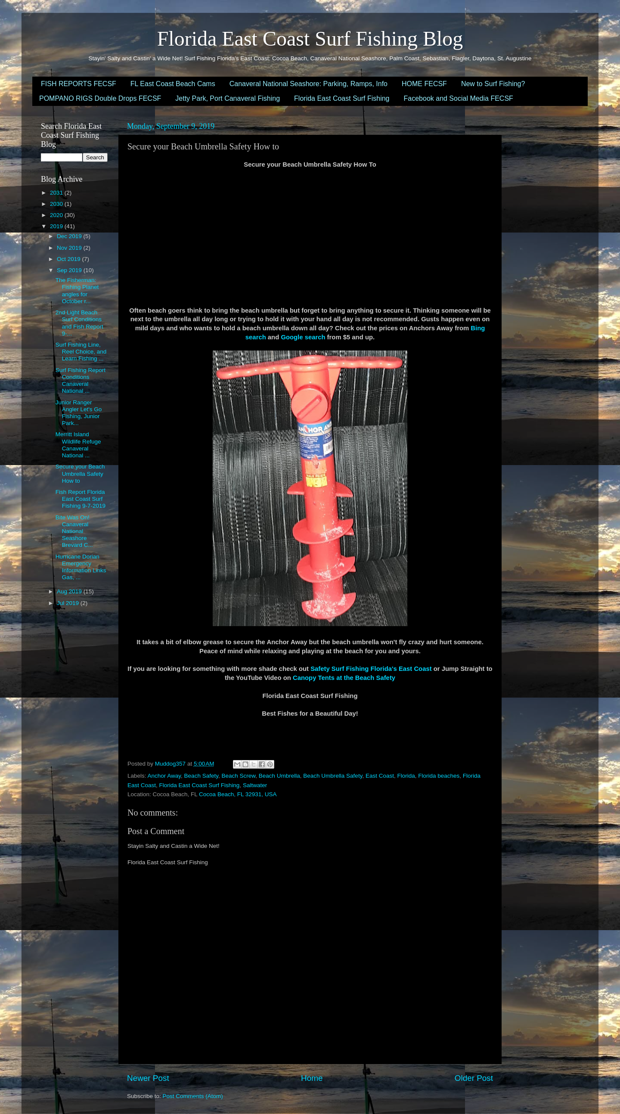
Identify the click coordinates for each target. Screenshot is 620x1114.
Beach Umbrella (279, 776)
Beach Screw (238, 776)
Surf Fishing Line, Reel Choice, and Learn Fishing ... (81, 351)
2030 (57, 204)
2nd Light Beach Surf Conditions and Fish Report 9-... (79, 323)
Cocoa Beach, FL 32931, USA (237, 794)
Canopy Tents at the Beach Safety (344, 677)
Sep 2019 (70, 270)
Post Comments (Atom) (193, 1096)
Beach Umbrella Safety (332, 776)
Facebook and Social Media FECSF (458, 98)
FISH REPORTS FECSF (78, 83)
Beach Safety (201, 776)
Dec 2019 (70, 236)
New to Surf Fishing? (493, 83)
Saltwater (255, 785)
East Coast (380, 776)
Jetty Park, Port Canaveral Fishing (227, 98)
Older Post (474, 1078)
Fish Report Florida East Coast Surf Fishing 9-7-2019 (80, 499)
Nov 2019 (70, 248)
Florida (406, 776)
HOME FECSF (424, 83)
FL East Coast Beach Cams (172, 83)
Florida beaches (438, 776)
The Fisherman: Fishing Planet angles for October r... (77, 290)
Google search (303, 337)
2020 (57, 215)
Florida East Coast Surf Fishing (341, 98)
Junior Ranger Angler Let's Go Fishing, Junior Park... (79, 413)
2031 (57, 192)
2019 (57, 226)
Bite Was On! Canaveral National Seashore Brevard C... (74, 531)
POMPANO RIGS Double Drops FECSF (100, 98)
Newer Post (148, 1078)
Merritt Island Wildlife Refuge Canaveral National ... (78, 445)
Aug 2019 (70, 591)
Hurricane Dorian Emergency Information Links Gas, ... (81, 567)
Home (311, 1078)
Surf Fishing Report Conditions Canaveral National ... (80, 380)
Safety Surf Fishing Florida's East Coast (371, 668)
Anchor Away (164, 776)
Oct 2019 (69, 259)
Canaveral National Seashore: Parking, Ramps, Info (308, 83)
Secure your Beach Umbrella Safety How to (80, 473)
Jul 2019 (69, 603)
